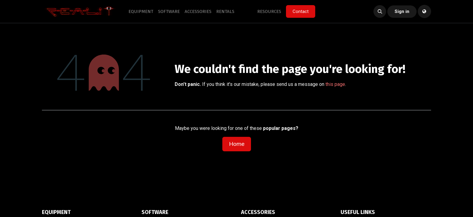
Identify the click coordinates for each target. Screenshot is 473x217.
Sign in (402, 11)
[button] (379, 11)
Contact (301, 11)
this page (335, 84)
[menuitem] (141, 11)
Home (236, 143)
